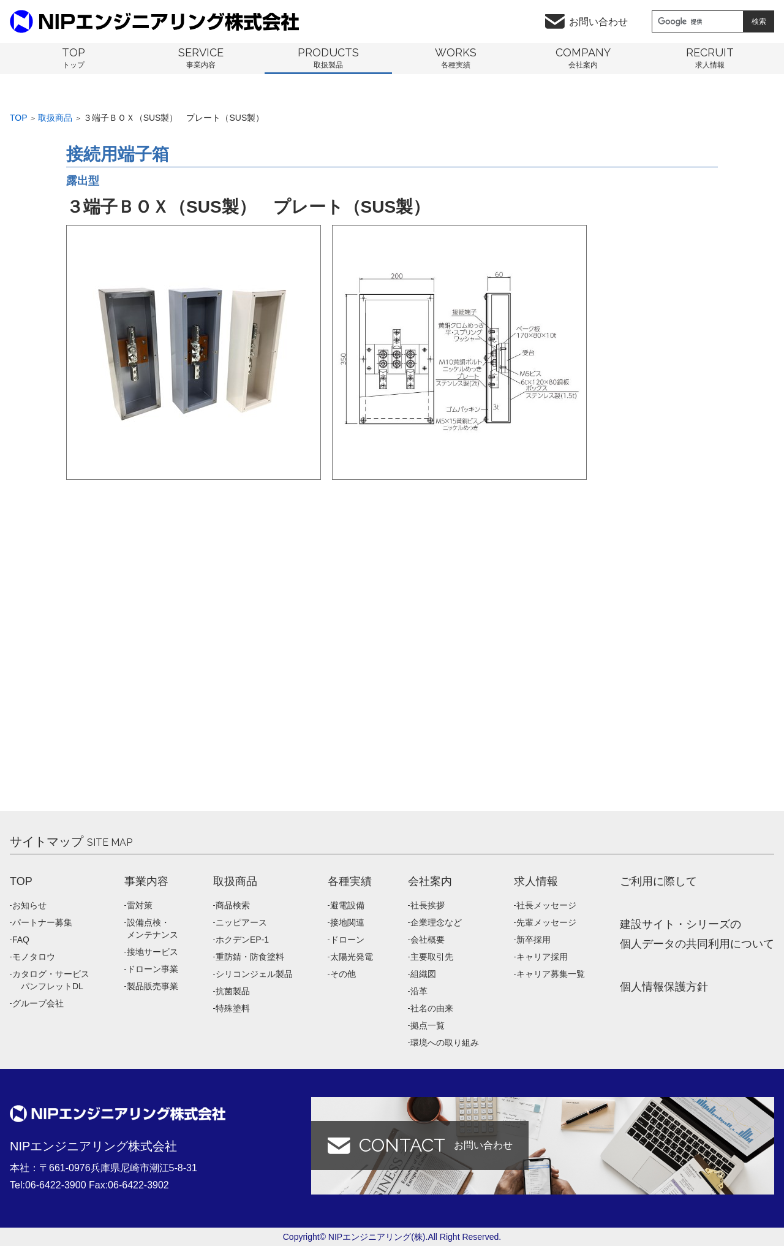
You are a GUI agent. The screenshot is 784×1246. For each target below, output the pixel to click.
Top (19, 118)
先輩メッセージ (546, 922)
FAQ (20, 939)
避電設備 (347, 905)
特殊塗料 (233, 1008)
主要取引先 (431, 957)
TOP (21, 881)
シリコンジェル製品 (254, 974)
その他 (343, 974)
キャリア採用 (542, 957)
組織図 (423, 974)
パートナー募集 (42, 922)
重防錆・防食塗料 (250, 957)
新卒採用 (533, 939)
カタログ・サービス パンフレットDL (50, 980)
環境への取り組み (444, 1042)
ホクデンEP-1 (242, 939)
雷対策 (140, 905)
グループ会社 (38, 1003)
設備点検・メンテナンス (152, 928)
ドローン (347, 939)
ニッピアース (241, 922)
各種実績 (350, 881)
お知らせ (29, 905)
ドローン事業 (152, 969)
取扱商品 (55, 118)
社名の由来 (431, 1008)
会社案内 (430, 881)
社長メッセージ (546, 905)
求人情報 (536, 881)
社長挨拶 (427, 905)
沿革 (419, 991)
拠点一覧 (427, 1025)
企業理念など (436, 922)
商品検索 (233, 905)
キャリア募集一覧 (550, 974)
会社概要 (427, 939)
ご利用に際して (658, 881)
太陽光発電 (351, 957)
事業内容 (146, 881)
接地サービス (152, 952)
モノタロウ (33, 957)
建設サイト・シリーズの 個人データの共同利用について (697, 934)
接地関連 (347, 922)
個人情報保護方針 (664, 987)
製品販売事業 (152, 986)
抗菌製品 (233, 991)
